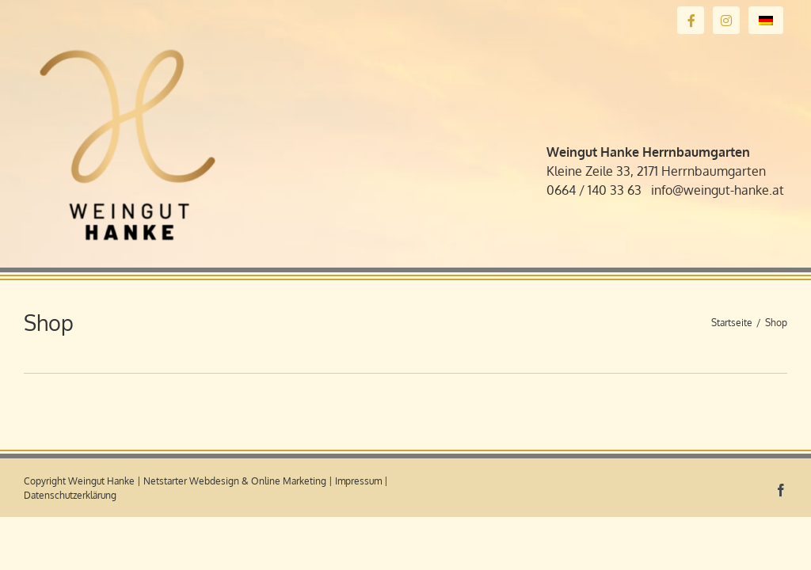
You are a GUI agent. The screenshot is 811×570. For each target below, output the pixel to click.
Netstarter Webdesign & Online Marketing (234, 481)
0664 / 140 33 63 (594, 190)
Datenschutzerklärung (70, 495)
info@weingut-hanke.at (717, 190)
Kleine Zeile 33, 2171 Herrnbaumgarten (656, 171)
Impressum (358, 481)
